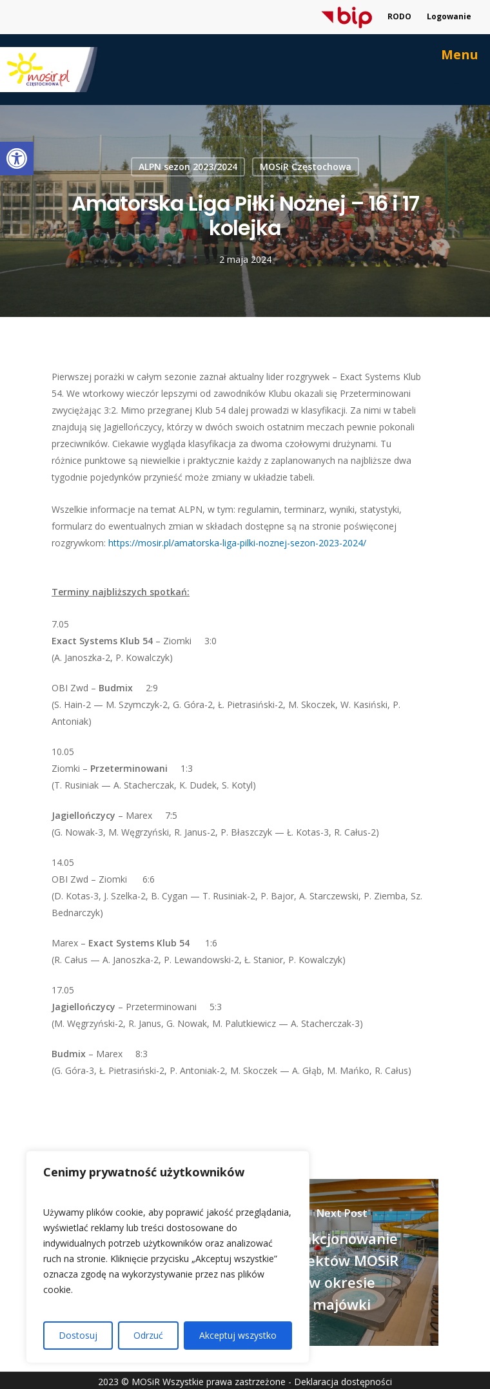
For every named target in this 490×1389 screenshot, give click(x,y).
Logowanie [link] (449, 16)
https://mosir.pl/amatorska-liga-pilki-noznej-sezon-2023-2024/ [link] (237, 543)
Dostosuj (78, 1335)
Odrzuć (148, 1335)
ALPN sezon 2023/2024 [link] (188, 166)
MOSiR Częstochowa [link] (305, 166)
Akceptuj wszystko (238, 1335)
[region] (167, 1257)
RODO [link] (399, 16)
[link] (17, 158)
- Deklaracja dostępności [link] (340, 1381)
